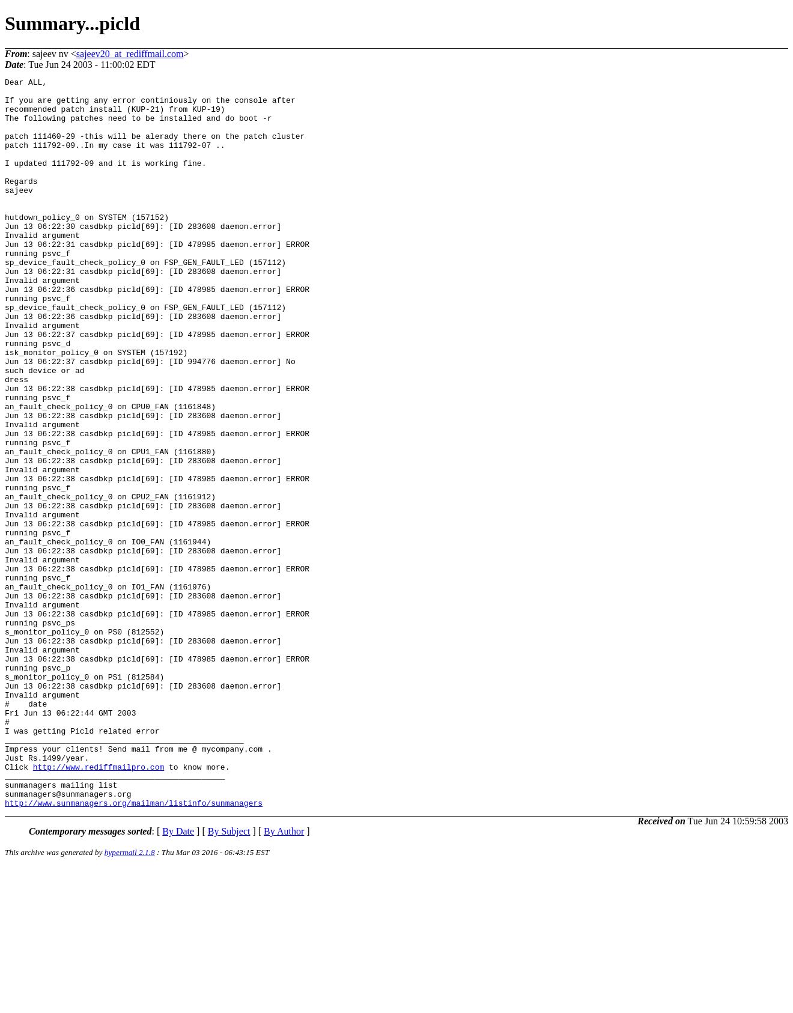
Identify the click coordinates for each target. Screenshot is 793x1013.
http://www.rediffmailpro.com (98, 905)
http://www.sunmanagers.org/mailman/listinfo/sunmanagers (134, 948)
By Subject (229, 977)
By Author (284, 977)
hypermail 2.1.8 (130, 998)
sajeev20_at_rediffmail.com (130, 54)
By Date (178, 977)
